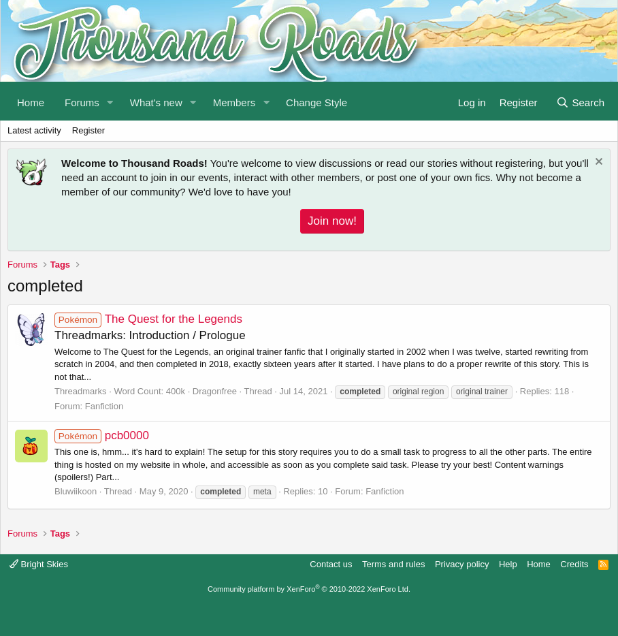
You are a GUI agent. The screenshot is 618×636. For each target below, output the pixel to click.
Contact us (331, 564)
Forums (82, 102)
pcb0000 (101, 435)
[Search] (580, 101)
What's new (156, 102)
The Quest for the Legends (148, 319)
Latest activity (34, 130)
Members (234, 102)
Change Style (316, 102)
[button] (110, 101)
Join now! (332, 220)
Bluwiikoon (75, 491)
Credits (574, 564)
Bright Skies (39, 564)
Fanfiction (104, 406)
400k (175, 391)
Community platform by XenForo (309, 589)
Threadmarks (80, 391)
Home (30, 102)
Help (508, 564)
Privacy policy (462, 564)
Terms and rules (393, 564)
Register (88, 130)
